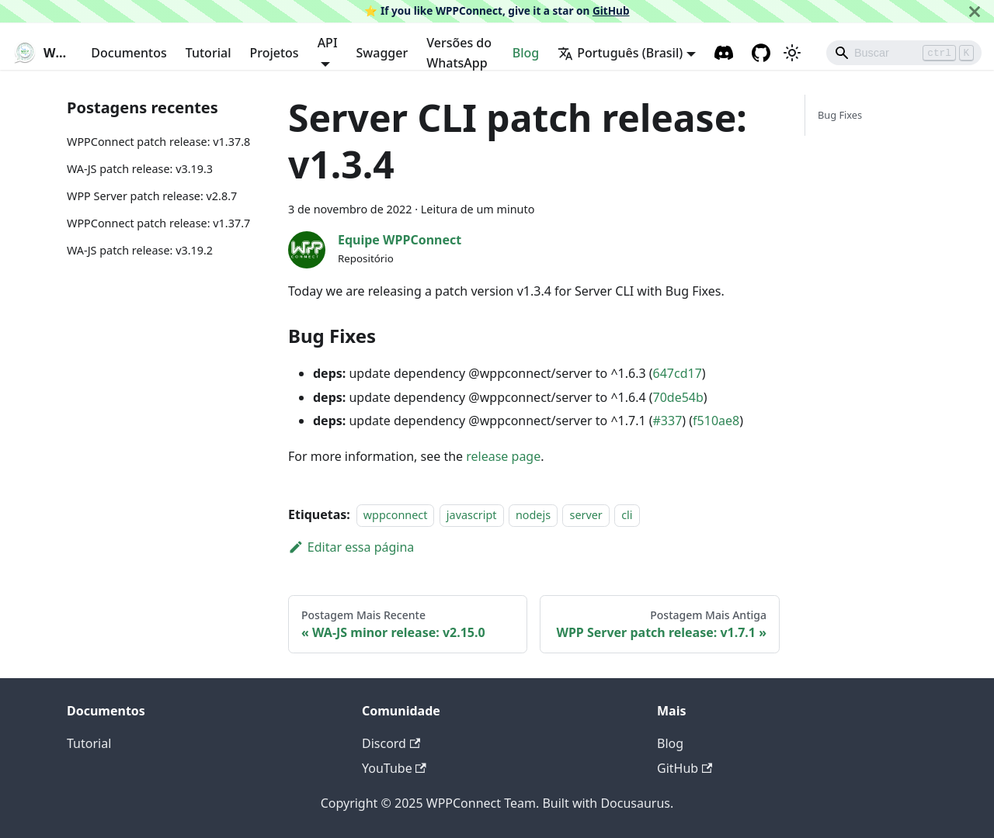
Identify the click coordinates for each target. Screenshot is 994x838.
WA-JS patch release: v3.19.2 (140, 250)
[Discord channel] (723, 52)
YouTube (394, 768)
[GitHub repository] (761, 52)
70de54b (678, 397)
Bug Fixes (840, 115)
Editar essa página (351, 547)
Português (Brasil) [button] (620, 52)
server (585, 514)
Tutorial (208, 52)
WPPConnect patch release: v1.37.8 (158, 141)
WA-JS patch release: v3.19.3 (140, 168)
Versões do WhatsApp (459, 52)
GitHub (611, 10)
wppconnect (395, 514)
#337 (668, 420)
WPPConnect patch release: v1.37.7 (158, 223)
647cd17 (677, 373)
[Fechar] (974, 11)
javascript (472, 514)
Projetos (273, 52)
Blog (526, 52)
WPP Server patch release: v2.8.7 (152, 196)
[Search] (904, 52)
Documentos (128, 52)
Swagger (382, 52)
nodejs (533, 514)
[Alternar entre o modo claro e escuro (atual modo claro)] (792, 52)
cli (626, 514)
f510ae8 (716, 420)
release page (503, 456)
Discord (391, 743)
